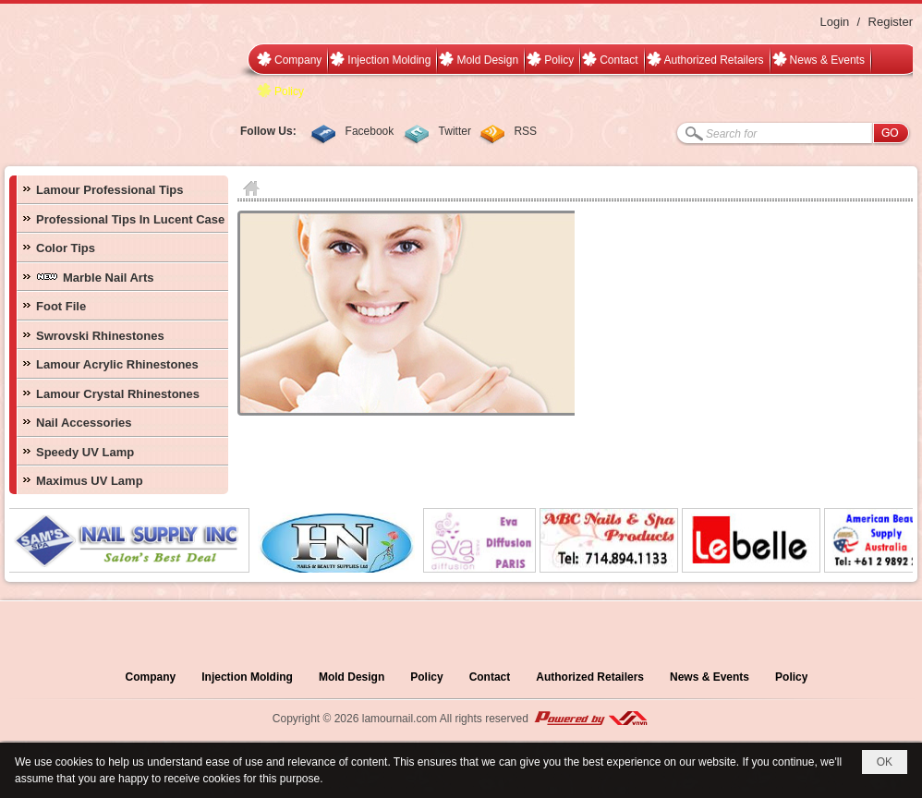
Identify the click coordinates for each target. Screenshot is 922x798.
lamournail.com (399, 718)
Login (834, 22)
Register (890, 22)
